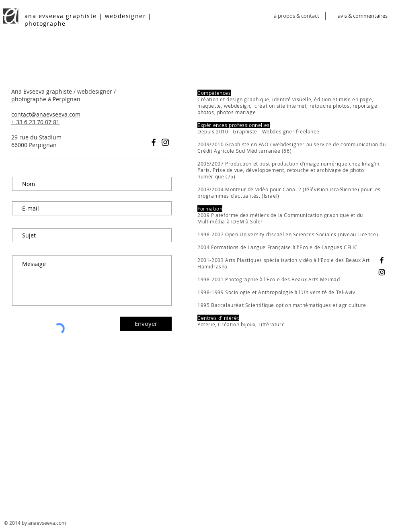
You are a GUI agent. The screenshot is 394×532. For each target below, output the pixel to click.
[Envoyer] (146, 324)
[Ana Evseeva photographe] (382, 272)
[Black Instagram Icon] (165, 142)
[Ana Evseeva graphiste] (382, 260)
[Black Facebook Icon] (153, 142)
